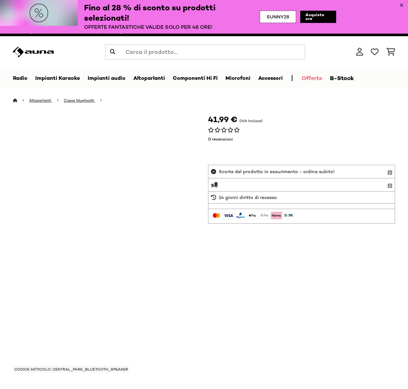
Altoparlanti (42, 100)
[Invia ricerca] (112, 52)
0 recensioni (220, 139)
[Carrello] (390, 52)
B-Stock (361, 78)
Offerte (331, 78)
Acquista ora (313, 17)
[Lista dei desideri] (375, 52)
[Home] (21, 100)
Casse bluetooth (84, 100)
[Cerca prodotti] (205, 52)
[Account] (359, 52)
